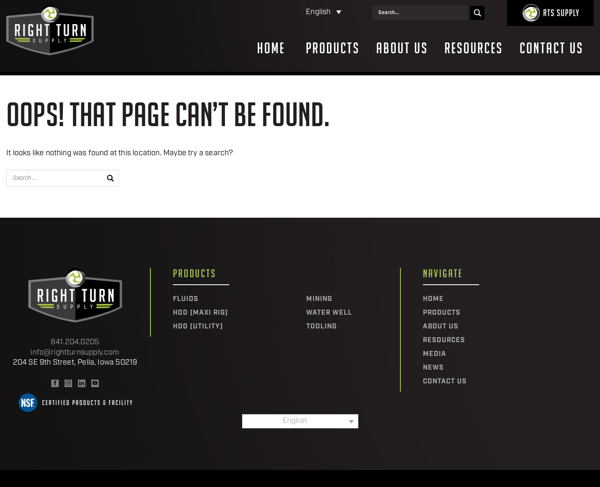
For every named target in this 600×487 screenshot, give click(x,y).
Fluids (185, 299)
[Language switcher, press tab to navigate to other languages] (287, 13)
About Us (402, 48)
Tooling (321, 326)
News (433, 368)
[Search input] (422, 13)
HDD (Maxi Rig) (200, 313)
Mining (319, 299)
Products (333, 48)
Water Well (329, 313)
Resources (474, 48)
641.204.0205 (75, 342)
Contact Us (551, 48)
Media (434, 354)
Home (271, 48)
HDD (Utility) (198, 326)
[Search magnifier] (477, 13)
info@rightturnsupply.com (74, 353)
